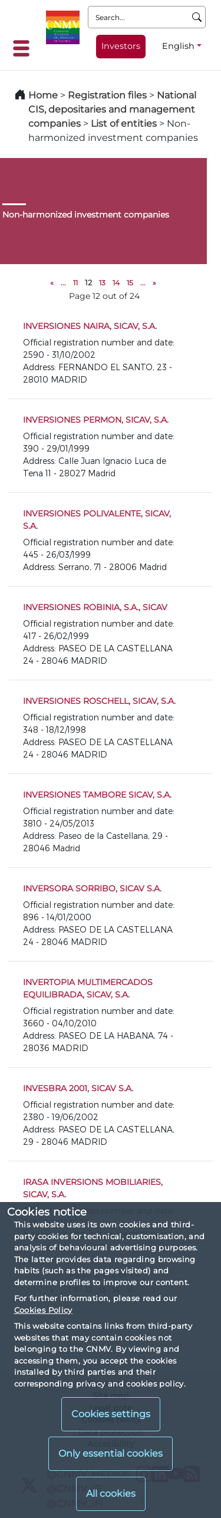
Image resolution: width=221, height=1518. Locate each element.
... (63, 282)
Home (43, 95)
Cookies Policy (43, 1310)
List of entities (124, 123)
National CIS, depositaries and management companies (112, 109)
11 (75, 282)
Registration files (107, 95)
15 (130, 282)
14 (116, 282)
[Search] (197, 17)
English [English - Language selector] (178, 46)
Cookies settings (110, 1414)
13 (102, 282)
